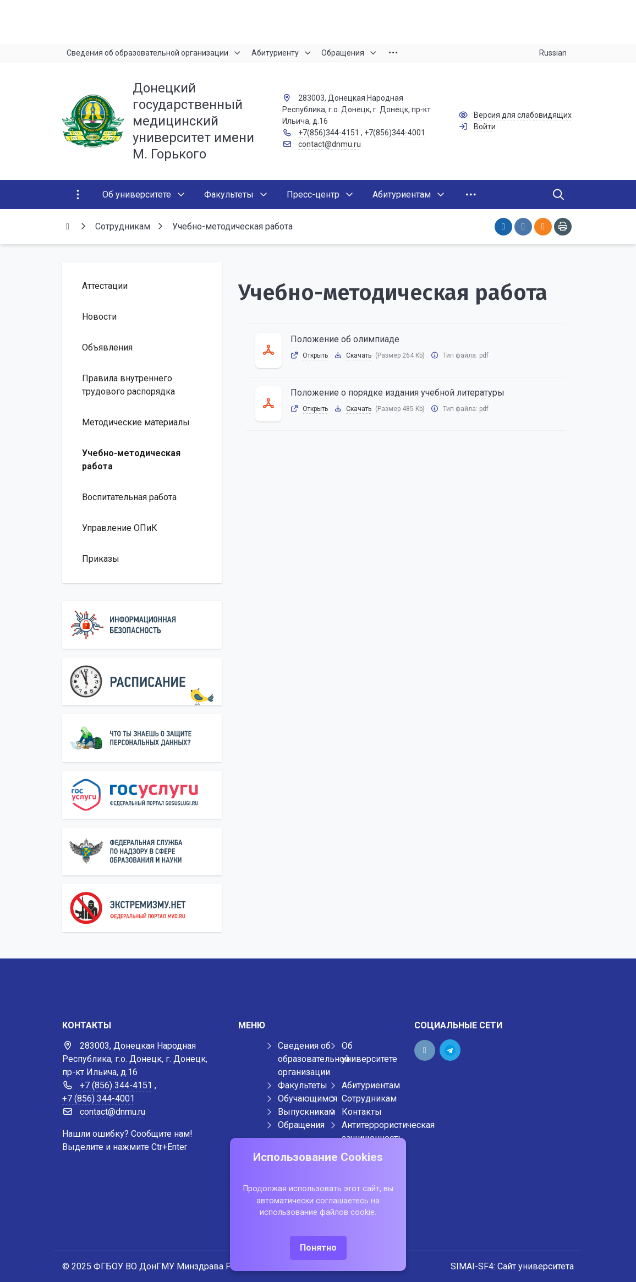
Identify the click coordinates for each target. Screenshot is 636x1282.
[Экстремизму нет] (142, 908)
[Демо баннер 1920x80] (318, 980)
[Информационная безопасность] (142, 625)
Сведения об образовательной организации (313, 1058)
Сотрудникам (369, 1098)
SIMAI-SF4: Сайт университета (512, 1266)
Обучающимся (307, 1098)
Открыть (315, 355)
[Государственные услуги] (142, 795)
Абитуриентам (371, 1085)
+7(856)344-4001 (394, 132)
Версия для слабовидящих (523, 115)
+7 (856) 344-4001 (98, 1098)
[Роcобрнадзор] (142, 851)
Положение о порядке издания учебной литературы (397, 392)
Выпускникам (306, 1111)
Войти (485, 126)
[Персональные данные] (142, 738)
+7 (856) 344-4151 (116, 1085)
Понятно (318, 1247)
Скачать (358, 355)
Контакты (362, 1111)
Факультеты (302, 1085)
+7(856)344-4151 (328, 132)
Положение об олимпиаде (344, 339)
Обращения (301, 1125)
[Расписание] (142, 681)
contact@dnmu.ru (329, 144)
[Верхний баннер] (318, 22)
